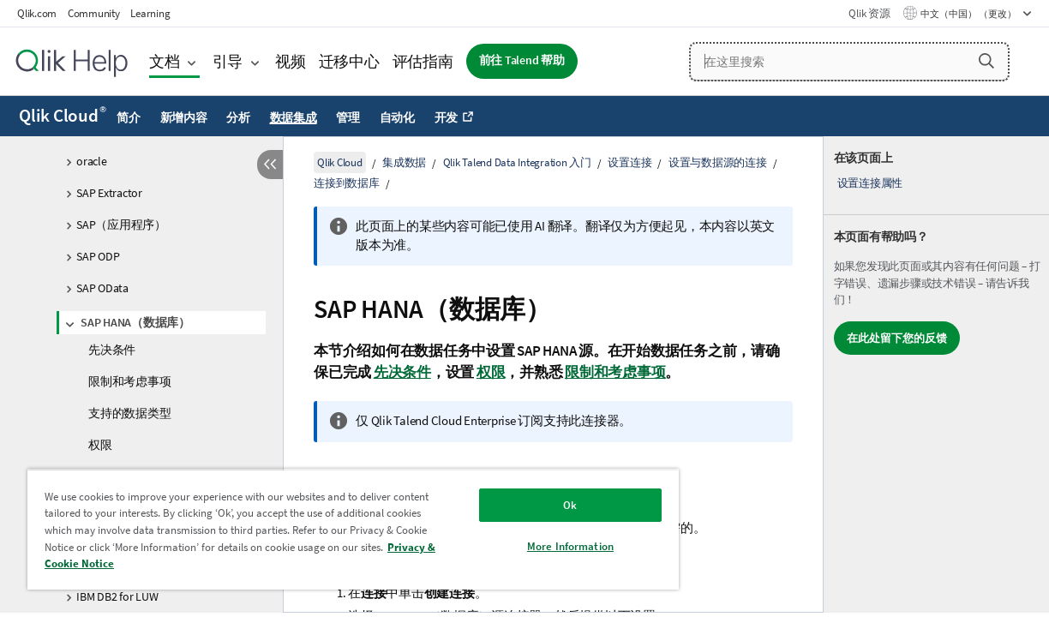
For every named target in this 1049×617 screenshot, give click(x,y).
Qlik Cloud (62, 116)
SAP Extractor (109, 193)
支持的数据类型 (129, 413)
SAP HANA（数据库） (135, 322)
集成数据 (404, 162)
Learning (150, 13)
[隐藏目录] (270, 164)
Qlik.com (37, 13)
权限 (100, 444)
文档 (164, 61)
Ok (534, 505)
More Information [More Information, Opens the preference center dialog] (533, 546)
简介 (129, 117)
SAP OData (102, 288)
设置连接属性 (870, 183)
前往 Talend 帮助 (522, 60)
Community (94, 13)
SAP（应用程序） (121, 224)
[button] (986, 60)
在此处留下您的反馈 (897, 338)
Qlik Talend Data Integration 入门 (517, 162)
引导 (228, 61)
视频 (290, 61)
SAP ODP (97, 256)
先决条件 (111, 349)
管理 (348, 117)
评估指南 (423, 61)
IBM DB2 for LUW (117, 596)
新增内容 (183, 117)
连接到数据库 (347, 183)
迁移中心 (349, 61)
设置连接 (629, 162)
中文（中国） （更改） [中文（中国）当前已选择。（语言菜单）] (969, 14)
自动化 (397, 117)
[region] (331, 529)
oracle (91, 161)
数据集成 (293, 117)
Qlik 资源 (869, 13)
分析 (238, 117)
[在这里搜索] (849, 62)
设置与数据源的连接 (717, 162)
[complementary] (936, 374)
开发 (447, 117)
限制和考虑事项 (129, 381)
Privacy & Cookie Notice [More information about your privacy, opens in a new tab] (195, 563)
